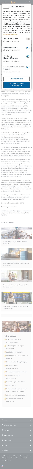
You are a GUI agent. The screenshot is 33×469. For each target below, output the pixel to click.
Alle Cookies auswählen (16, 84)
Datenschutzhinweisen (10, 34)
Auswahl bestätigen (16, 78)
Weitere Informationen (11, 41)
